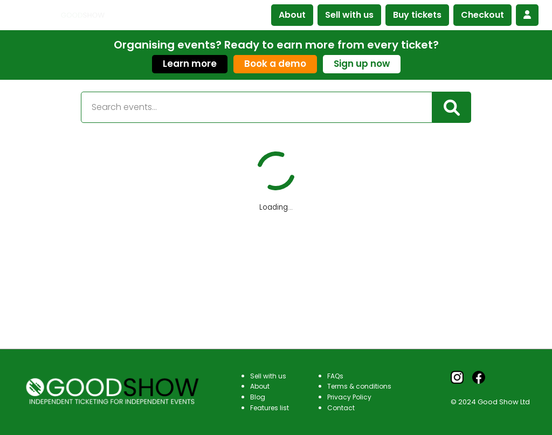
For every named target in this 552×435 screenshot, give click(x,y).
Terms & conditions (359, 386)
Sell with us (349, 15)
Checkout (482, 15)
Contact (341, 407)
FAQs (335, 376)
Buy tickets (417, 15)
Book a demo (275, 63)
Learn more (190, 63)
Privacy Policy (349, 397)
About (292, 15)
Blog (257, 397)
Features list (269, 407)
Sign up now (362, 63)
